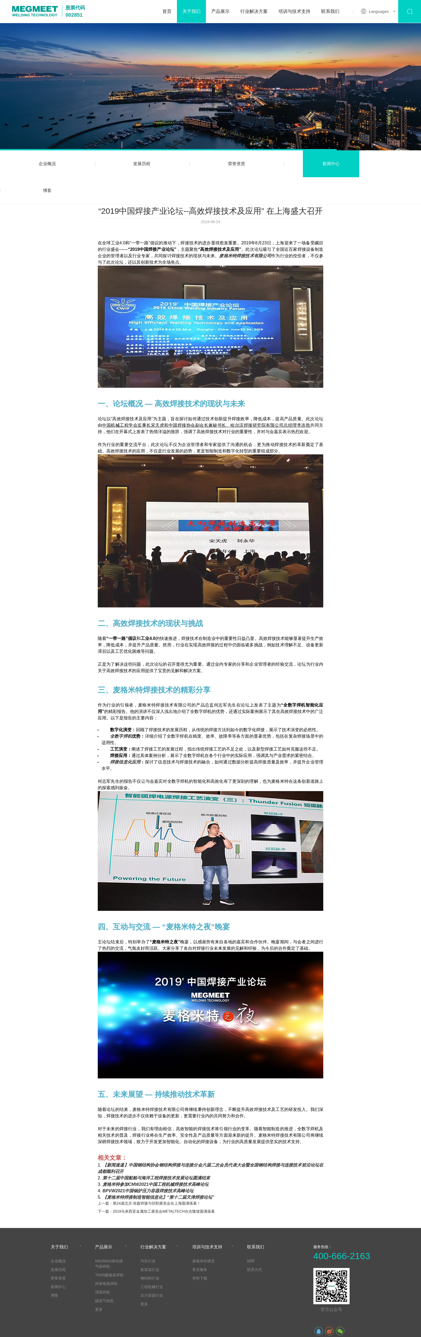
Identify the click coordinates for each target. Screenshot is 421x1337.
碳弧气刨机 (104, 1274)
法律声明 (99, 1329)
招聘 (251, 1234)
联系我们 (330, 11)
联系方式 (254, 1243)
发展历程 (126, 163)
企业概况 (42, 163)
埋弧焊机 (102, 1265)
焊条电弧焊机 (106, 1257)
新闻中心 (294, 163)
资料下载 (199, 1251)
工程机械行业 (151, 1260)
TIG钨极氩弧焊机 (109, 1248)
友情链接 (57, 1329)
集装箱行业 (149, 1243)
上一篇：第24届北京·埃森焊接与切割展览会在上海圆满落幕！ (149, 1176)
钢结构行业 (149, 1251)
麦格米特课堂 (203, 1234)
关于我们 (191, 11)
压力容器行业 (151, 1268)
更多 (99, 1282)
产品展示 (220, 11)
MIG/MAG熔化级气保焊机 (109, 1237)
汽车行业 (147, 1234)
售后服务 (199, 1243)
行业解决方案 (254, 11)
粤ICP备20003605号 (353, 1329)
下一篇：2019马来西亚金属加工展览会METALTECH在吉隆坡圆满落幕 (156, 1184)
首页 (167, 11)
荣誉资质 (210, 163)
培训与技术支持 (294, 11)
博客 (379, 163)
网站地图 (78, 1329)
